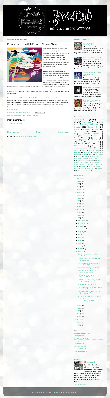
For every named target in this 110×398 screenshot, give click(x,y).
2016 (78, 206)
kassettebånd (95, 156)
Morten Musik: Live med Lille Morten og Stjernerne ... (89, 297)
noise (83, 150)
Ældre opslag (64, 132)
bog (86, 156)
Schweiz (84, 154)
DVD (98, 160)
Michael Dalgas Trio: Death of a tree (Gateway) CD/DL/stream (92, 74)
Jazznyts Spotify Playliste (82, 333)
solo (75, 136)
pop (96, 129)
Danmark (28, 115)
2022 (78, 189)
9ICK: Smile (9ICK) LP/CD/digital (89, 44)
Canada (86, 162)
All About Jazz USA (80, 346)
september (82, 229)
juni (79, 237)
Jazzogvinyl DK (79, 335)
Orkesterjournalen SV (81, 351)
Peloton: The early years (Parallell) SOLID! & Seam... (89, 280)
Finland (90, 144)
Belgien (91, 160)
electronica (95, 134)
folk (98, 148)
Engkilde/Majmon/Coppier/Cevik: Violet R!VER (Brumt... (88, 276)
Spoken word (88, 158)
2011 (78, 305)
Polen (82, 144)
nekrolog (82, 166)
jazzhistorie (96, 138)
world (84, 140)
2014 (78, 212)
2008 (78, 313)
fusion (96, 136)
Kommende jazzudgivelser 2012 (88, 268)
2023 (78, 187)
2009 (78, 311)
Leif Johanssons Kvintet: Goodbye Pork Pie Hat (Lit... (89, 264)
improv (76, 140)
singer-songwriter (94, 150)
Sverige (77, 127)
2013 (78, 215)
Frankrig (80, 142)
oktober (81, 226)
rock (90, 132)
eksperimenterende (93, 142)
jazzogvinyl (92, 127)
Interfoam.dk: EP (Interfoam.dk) (88, 284)
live (75, 134)
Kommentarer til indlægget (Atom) (26, 136)
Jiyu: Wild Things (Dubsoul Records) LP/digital (91, 101)
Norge (76, 129)
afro (91, 154)
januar (80, 251)
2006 (78, 319)
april (79, 243)
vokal (37, 115)
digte (96, 158)
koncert (86, 138)
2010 (78, 308)
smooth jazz (90, 168)
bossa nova (77, 158)
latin (78, 160)
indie (82, 168)
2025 (78, 181)
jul (102, 158)
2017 (78, 203)
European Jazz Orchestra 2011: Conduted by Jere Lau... (88, 271)
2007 (78, 316)
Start (38, 132)
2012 (78, 218)
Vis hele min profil (80, 384)
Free (87, 129)
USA (101, 122)
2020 (78, 195)
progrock (90, 164)
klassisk (76, 138)
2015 (78, 209)
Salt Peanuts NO (79, 343)
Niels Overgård (91, 362)
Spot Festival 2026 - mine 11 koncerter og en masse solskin (93, 58)
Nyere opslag (13, 132)
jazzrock (77, 152)
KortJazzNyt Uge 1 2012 (86, 301)
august (80, 232)
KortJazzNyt (93, 125)
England (92, 140)
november (81, 223)
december (81, 220)
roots (75, 168)
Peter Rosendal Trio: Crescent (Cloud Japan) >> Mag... (90, 288)
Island (98, 144)
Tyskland (84, 134)
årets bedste (99, 154)
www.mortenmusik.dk (12, 109)
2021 (78, 192)
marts (80, 246)
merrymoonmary (59, 392)
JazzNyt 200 (86, 170)
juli (79, 234)
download (77, 162)
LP (98, 132)
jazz (33, 115)
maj (79, 240)
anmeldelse (17, 115)
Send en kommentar (16, 123)
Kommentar (95, 146)
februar (80, 249)
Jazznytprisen (96, 162)
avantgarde (78, 132)
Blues (79, 156)
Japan (76, 150)
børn (23, 115)
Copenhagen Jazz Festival (83, 148)
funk (75, 144)
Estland (96, 152)
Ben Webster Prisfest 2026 (91, 87)
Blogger (74, 392)
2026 (78, 178)
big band (86, 136)
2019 (78, 198)
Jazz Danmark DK (80, 348)
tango (90, 166)
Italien (101, 140)
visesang (100, 168)
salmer (98, 166)
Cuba (78, 170)
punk (84, 160)
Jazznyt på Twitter (80, 341)
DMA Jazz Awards (80, 146)
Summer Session (79, 164)
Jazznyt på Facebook (81, 338)
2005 (78, 322)
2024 (78, 184)
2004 (78, 325)
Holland (76, 154)
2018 (78, 201)
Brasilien (87, 152)
